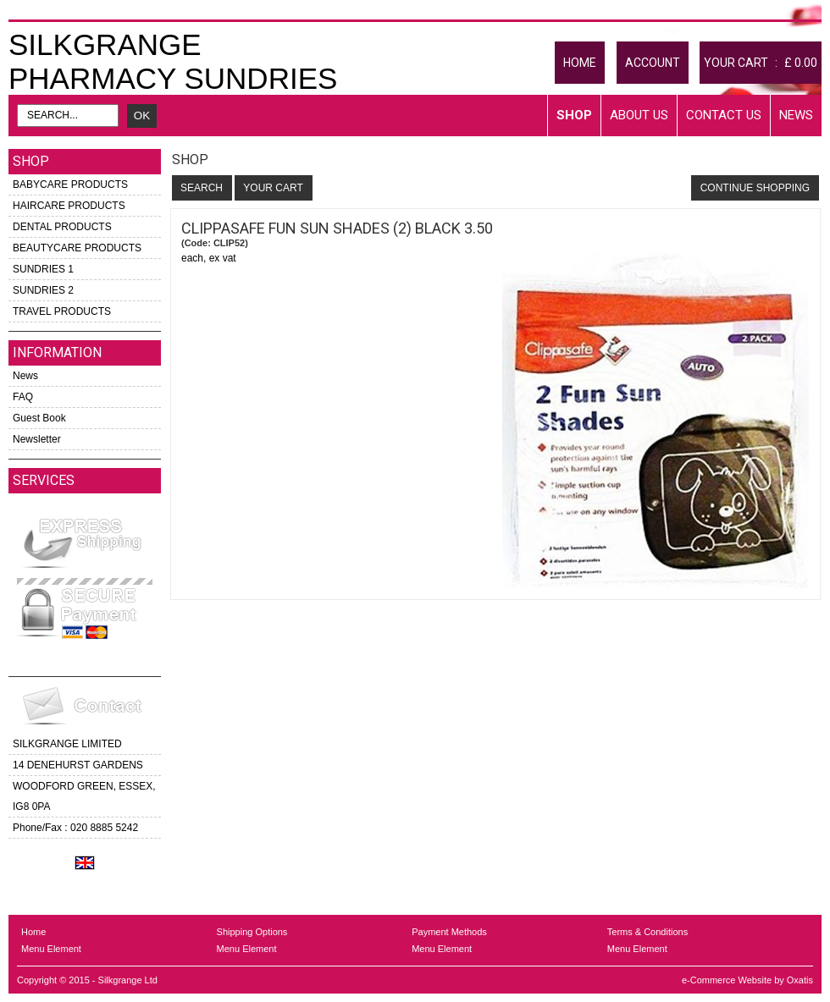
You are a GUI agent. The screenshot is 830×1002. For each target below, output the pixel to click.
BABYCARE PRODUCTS (70, 184)
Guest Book (39, 418)
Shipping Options (252, 932)
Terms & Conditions (647, 932)
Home (33, 932)
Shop (574, 115)
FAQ (23, 397)
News (796, 115)
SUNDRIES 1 (43, 269)
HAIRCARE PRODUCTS (69, 206)
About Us (639, 115)
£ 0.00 (800, 62)
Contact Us (723, 115)
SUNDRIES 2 (43, 290)
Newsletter (37, 439)
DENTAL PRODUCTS (62, 227)
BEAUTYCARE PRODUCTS (77, 248)
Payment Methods (449, 932)
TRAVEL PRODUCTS (62, 311)
